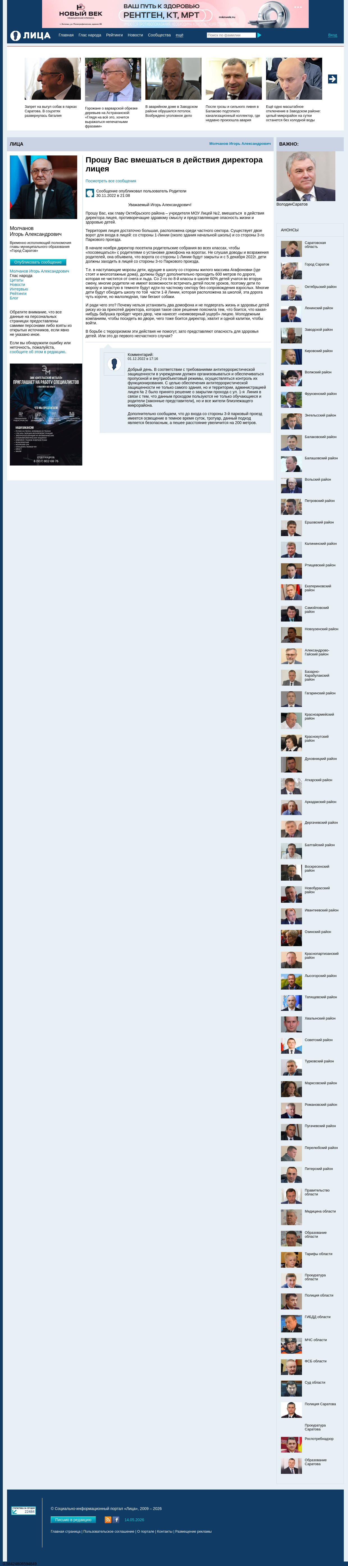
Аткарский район (318, 780)
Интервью (19, 289)
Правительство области (317, 1192)
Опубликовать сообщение (38, 262)
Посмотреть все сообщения (111, 181)
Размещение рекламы (193, 1532)
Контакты (164, 1532)
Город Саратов (317, 264)
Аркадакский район (320, 802)
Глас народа (90, 35)
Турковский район (319, 1061)
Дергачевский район (321, 823)
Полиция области (319, 1295)
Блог (14, 298)
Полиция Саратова (320, 1404)
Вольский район (318, 479)
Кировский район (319, 351)
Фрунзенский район (321, 394)
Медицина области (320, 1211)
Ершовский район (319, 522)
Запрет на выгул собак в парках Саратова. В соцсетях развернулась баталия (51, 111)
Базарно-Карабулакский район (317, 675)
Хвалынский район (320, 1018)
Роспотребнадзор (319, 1439)
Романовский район (321, 1105)
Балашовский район (321, 458)
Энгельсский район (320, 415)
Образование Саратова (316, 1462)
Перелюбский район (321, 1148)
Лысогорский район (320, 976)
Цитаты (16, 280)
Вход (332, 35)
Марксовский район (321, 1083)
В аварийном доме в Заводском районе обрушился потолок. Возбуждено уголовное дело (171, 111)
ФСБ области (316, 1361)
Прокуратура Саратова (315, 1427)
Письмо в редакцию (73, 1520)
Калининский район (321, 544)
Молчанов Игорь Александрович (240, 143)
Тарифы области (318, 1254)
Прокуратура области (315, 1277)
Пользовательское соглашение (108, 1532)
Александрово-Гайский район (317, 652)
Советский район (319, 1040)
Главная (66, 35)
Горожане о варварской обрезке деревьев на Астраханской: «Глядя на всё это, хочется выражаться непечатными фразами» (111, 117)
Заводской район (319, 330)
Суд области (315, 1382)
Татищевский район (321, 997)
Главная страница (66, 1532)
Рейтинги (114, 35)
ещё (179, 35)
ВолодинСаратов (292, 204)
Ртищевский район (320, 565)
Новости (135, 35)
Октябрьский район (320, 287)
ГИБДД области (318, 1317)
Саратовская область (315, 245)
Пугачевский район (320, 1126)
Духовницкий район (321, 759)
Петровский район (320, 501)
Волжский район (318, 372)
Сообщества (159, 35)
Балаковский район (320, 437)
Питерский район (319, 1169)
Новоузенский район (321, 629)
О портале (145, 1532)
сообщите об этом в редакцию (37, 352)
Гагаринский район (320, 693)
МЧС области (316, 1340)
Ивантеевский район (321, 910)
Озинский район (318, 932)
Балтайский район (320, 845)
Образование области (316, 1235)
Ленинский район (319, 308)
